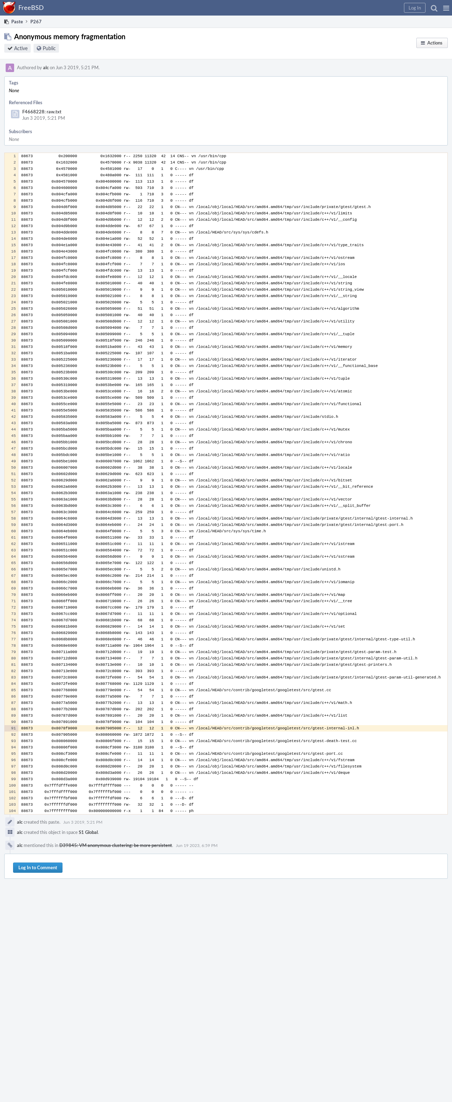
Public (49, 48)
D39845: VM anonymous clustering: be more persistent (115, 845)
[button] (446, 8)
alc (46, 67)
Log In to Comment (37, 867)
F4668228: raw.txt (41, 111)
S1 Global (88, 832)
